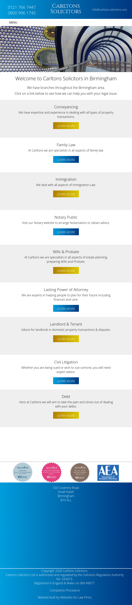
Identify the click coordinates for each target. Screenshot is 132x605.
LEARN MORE (66, 126)
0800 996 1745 (22, 13)
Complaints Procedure (65, 590)
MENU (13, 22)
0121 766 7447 (22, 7)
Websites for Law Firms (75, 597)
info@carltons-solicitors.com (109, 9)
